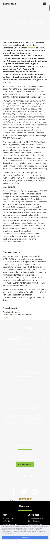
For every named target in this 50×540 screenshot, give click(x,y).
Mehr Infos (25, 352)
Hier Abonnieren (25, 464)
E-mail (5, 317)
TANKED (31, 47)
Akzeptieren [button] (25, 537)
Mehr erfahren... (25, 432)
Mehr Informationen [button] (8, 533)
